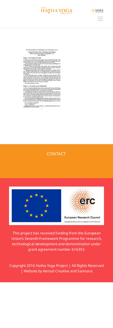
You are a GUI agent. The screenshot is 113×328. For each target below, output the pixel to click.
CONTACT (56, 153)
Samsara (85, 271)
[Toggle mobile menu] (101, 19)
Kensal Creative (56, 271)
